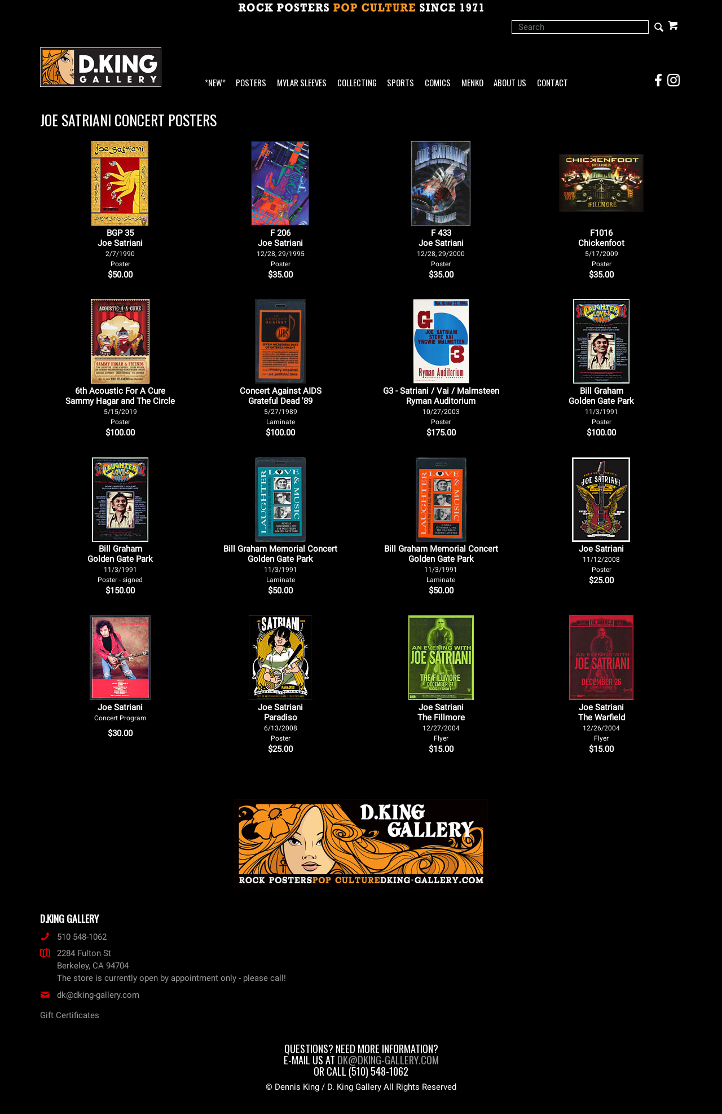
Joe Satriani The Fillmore (441, 722)
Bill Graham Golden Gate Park (601, 406)
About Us (510, 83)
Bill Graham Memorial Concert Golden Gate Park (280, 564)
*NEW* (215, 83)
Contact (552, 83)
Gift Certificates (69, 1015)
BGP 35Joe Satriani (120, 248)
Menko (472, 83)
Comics (438, 83)
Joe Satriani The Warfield (601, 722)
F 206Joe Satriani (281, 248)
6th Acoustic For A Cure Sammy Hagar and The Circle (120, 406)
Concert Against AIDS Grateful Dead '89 (281, 406)
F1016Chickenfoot (601, 248)
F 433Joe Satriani (441, 248)
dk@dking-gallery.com (89, 995)
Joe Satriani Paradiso (280, 722)
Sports (400, 83)
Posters (251, 83)
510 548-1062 (73, 937)
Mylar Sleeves (302, 83)
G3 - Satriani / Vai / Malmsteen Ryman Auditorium (441, 406)
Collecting (357, 83)
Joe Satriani (601, 559)
